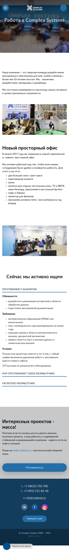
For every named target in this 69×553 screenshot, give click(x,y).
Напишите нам (34, 519)
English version (34, 536)
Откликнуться (34, 467)
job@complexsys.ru (22, 450)
